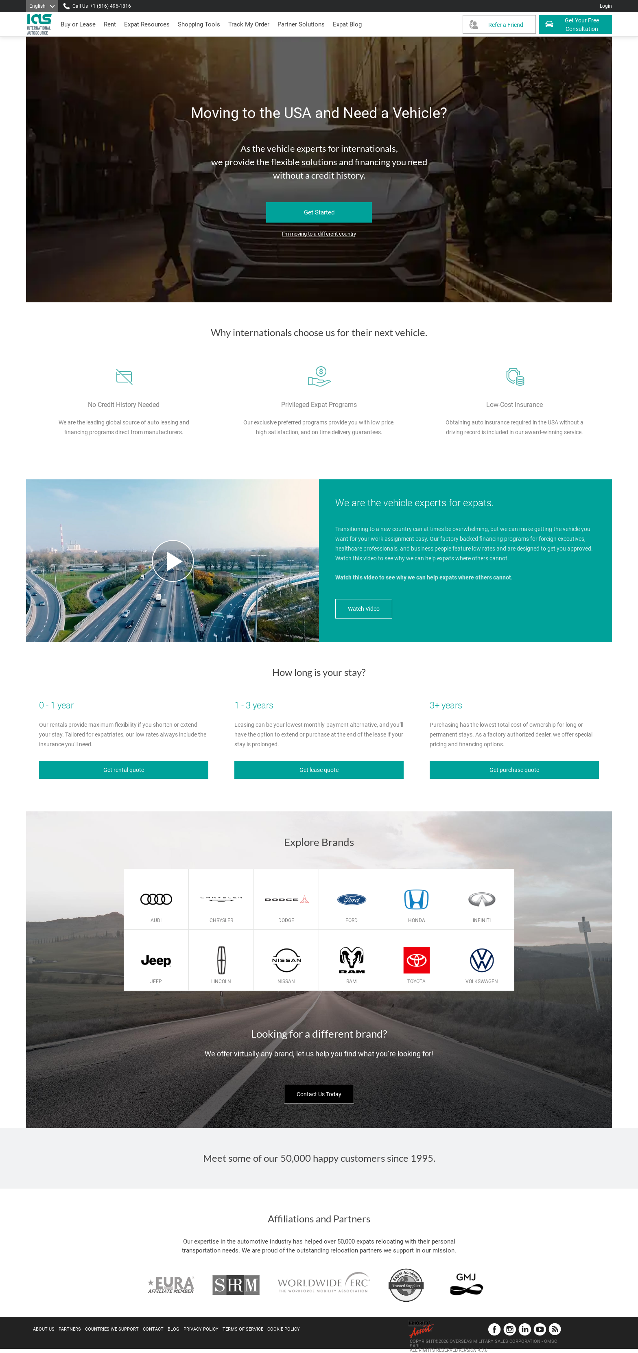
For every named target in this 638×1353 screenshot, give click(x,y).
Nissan (286, 981)
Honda (416, 920)
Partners (70, 1329)
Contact (153, 1329)
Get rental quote (123, 770)
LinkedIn (524, 1329)
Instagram (509, 1329)
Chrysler (221, 920)
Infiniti (482, 920)
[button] (301, 24)
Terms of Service (243, 1329)
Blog (173, 1329)
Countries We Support (112, 1329)
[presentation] (110, 24)
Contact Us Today (319, 1094)
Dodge (286, 920)
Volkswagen (481, 981)
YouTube (539, 1329)
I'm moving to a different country (319, 234)
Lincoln (221, 981)
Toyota (416, 981)
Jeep (156, 981)
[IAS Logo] (40, 24)
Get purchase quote (514, 770)
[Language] (42, 6)
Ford (351, 920)
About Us (44, 1329)
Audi (156, 920)
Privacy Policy (201, 1329)
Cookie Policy (283, 1329)
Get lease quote (319, 770)
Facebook (494, 1329)
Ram (351, 981)
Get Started (319, 212)
